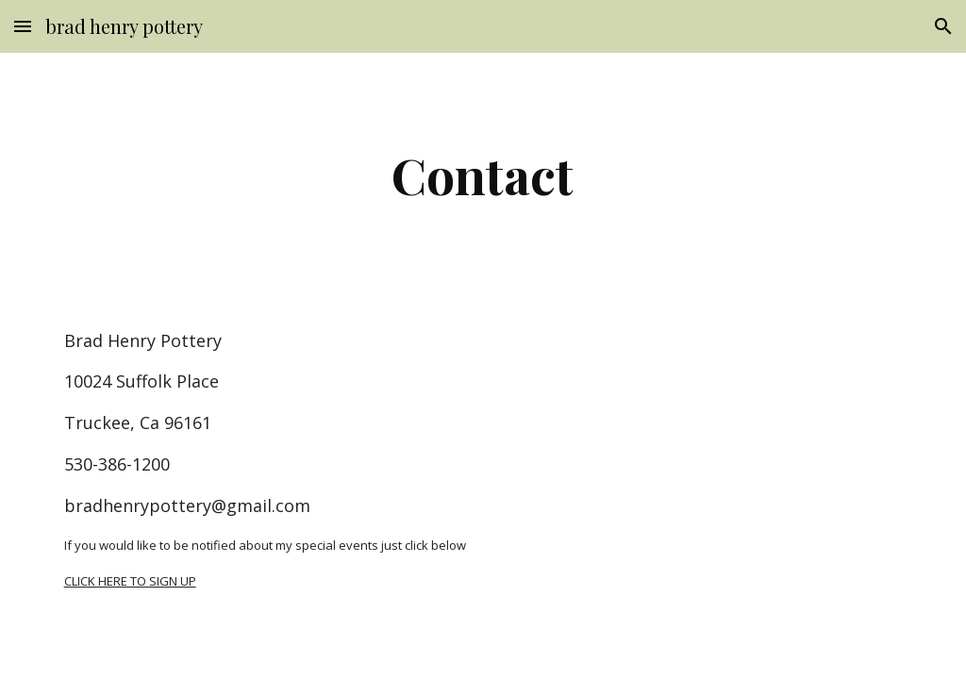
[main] (482, 175)
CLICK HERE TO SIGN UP (130, 580)
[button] (22, 26)
